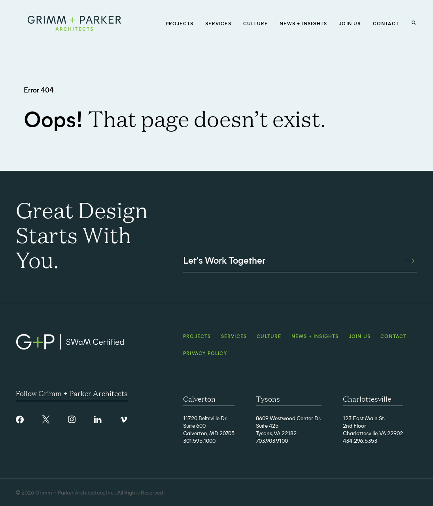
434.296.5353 (360, 440)
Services (234, 336)
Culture (269, 336)
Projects (197, 336)
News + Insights (315, 336)
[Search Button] (414, 23)
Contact (393, 336)
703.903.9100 (272, 440)
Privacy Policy (205, 353)
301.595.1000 (199, 440)
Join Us (360, 336)
